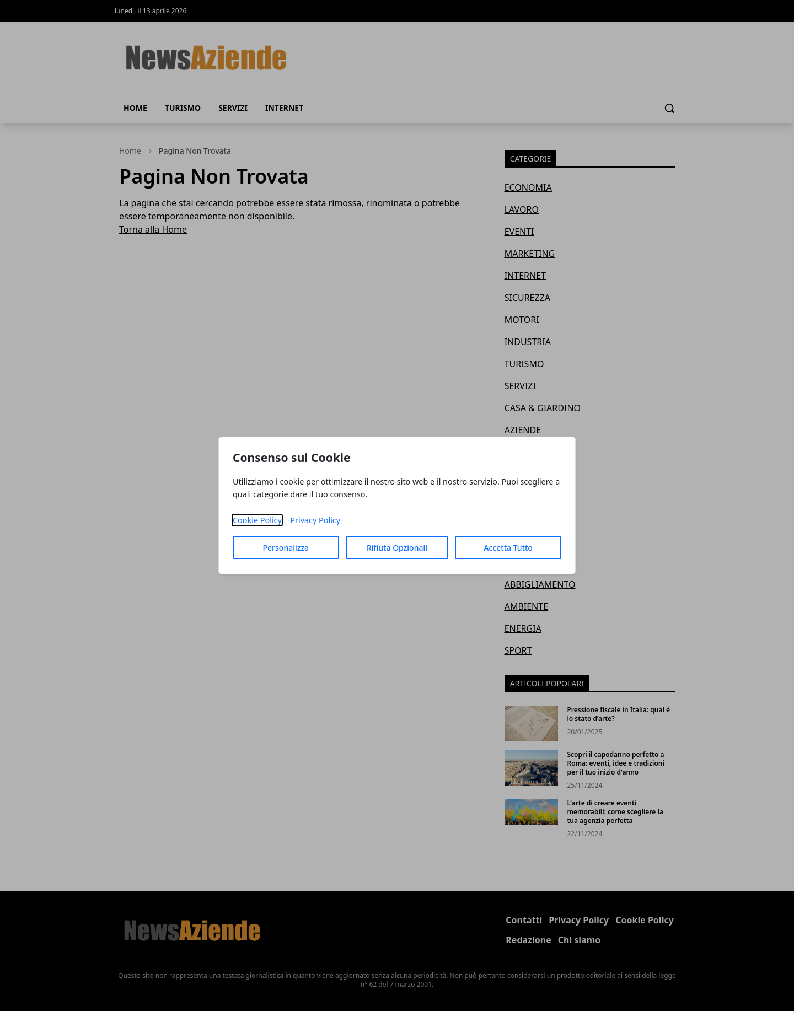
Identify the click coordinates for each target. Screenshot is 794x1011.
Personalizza (286, 547)
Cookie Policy (257, 520)
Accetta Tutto (508, 547)
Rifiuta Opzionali (397, 547)
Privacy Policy (315, 520)
